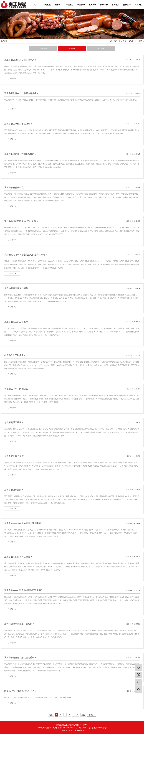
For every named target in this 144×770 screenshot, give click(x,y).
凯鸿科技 (103, 728)
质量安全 (92, 5)
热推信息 (59, 725)
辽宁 (74, 731)
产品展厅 (69, 5)
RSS (81, 725)
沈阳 (70, 731)
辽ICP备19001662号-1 (83, 728)
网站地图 (75, 725)
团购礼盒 (47, 5)
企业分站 (67, 725)
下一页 (75, 715)
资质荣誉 (104, 5)
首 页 (125, 41)
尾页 (83, 715)
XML (86, 725)
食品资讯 (81, 5)
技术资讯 (100, 49)
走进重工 (58, 5)
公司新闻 (43, 49)
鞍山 (82, 731)
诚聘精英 (115, 5)
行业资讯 (140, 41)
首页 (35, 5)
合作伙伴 (127, 5)
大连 (78, 731)
